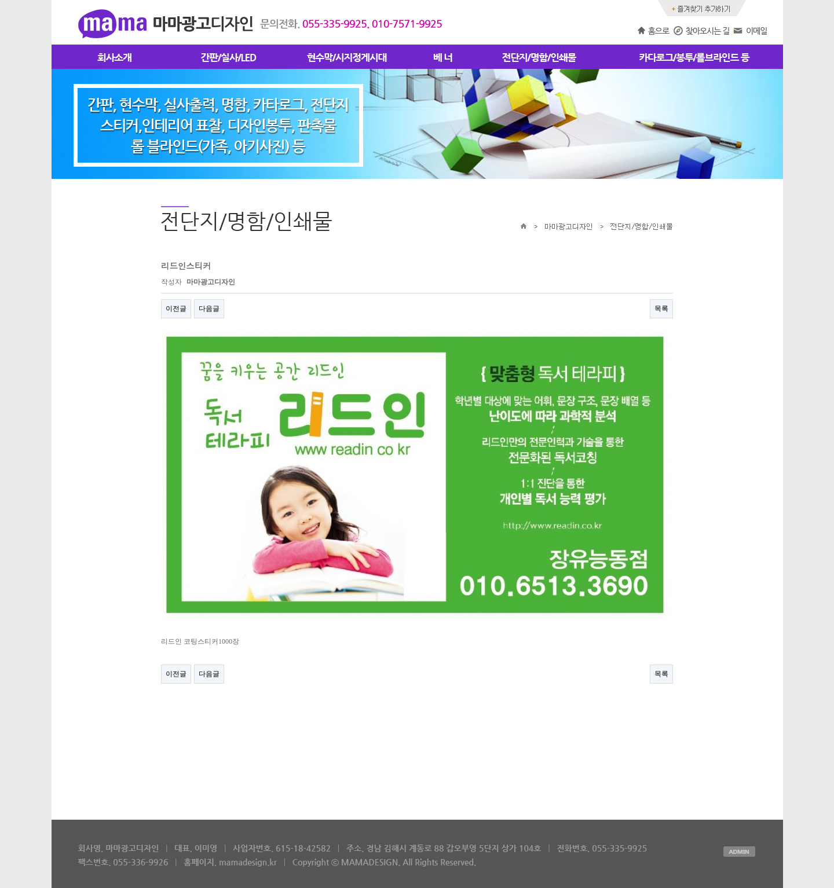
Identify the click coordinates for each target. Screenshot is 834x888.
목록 (661, 308)
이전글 (176, 308)
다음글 (209, 308)
